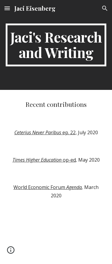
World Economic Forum (39, 187)
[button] (7, 8)
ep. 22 (68, 132)
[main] (56, 45)
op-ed (69, 160)
